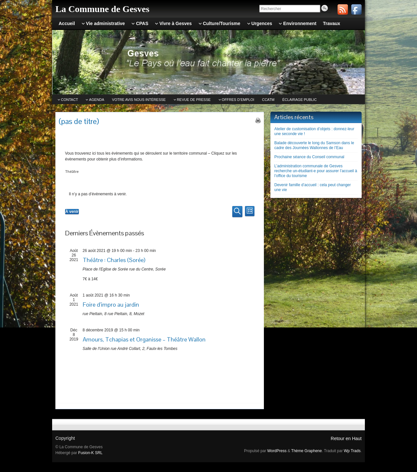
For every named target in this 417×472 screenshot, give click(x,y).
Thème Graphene (306, 451)
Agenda (96, 100)
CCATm (268, 100)
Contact (69, 100)
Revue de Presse (194, 100)
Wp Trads (352, 451)
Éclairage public (299, 100)
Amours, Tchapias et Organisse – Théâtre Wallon (144, 339)
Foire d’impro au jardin (111, 304)
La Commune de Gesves (102, 9)
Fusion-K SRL (90, 453)
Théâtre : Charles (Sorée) (114, 260)
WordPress (276, 451)
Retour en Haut (346, 438)
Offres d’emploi (238, 100)
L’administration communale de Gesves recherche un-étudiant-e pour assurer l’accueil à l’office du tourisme (315, 171)
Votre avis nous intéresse (139, 100)
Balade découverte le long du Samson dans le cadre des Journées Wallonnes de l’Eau (314, 145)
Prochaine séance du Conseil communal (309, 157)
